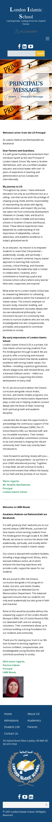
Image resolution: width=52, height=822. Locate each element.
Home (12, 96)
